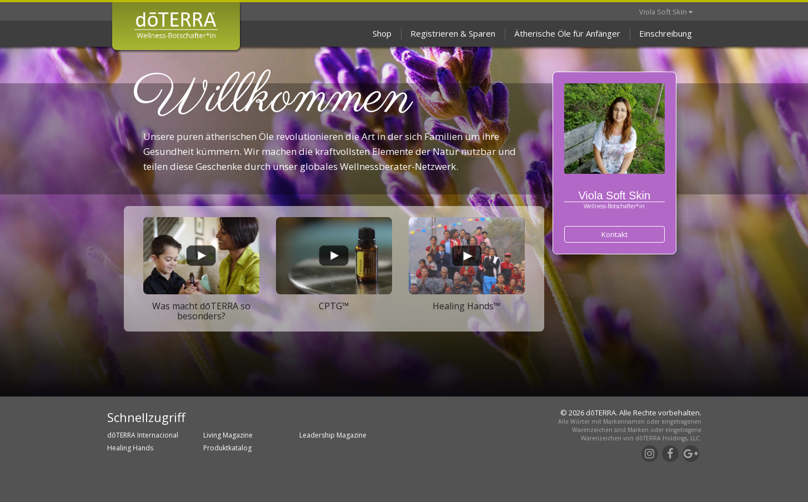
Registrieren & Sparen (452, 33)
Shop (382, 33)
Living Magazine (228, 435)
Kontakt (614, 234)
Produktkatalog (227, 448)
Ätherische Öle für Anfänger (567, 33)
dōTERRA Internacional (142, 435)
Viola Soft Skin (665, 12)
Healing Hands (130, 448)
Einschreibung (665, 33)
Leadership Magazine (333, 435)
